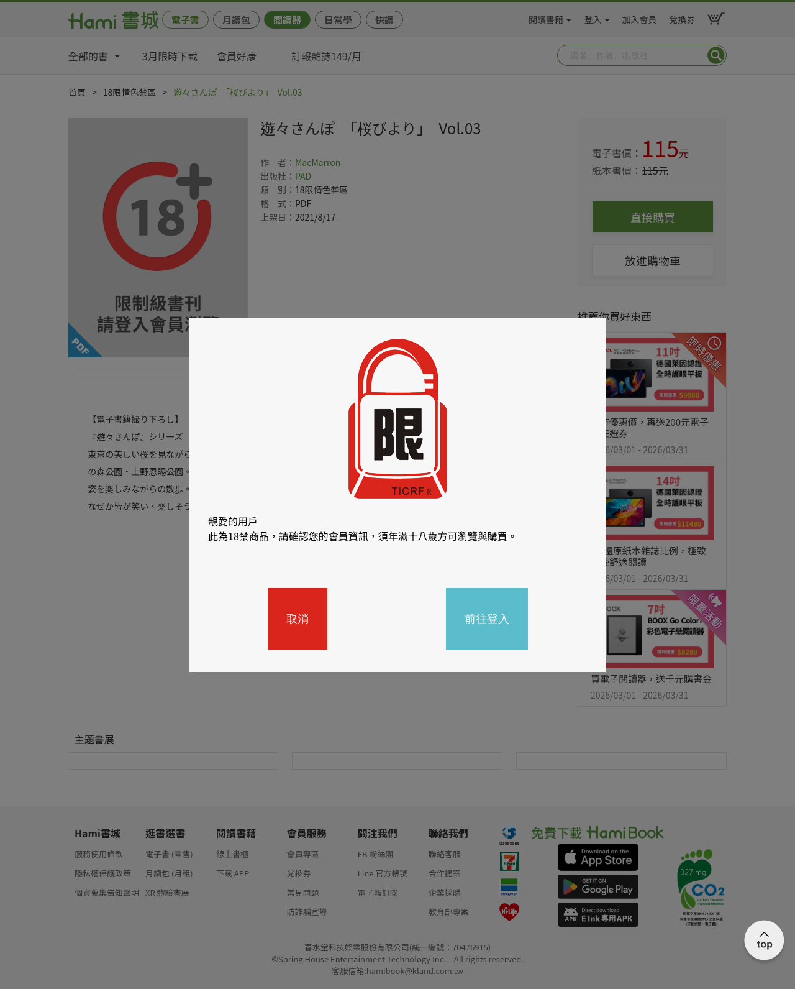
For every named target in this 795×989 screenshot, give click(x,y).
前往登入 (487, 619)
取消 (297, 619)
